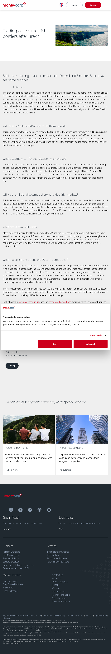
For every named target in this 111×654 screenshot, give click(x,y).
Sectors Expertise (11, 561)
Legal (55, 584)
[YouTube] (49, 510)
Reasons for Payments (58, 558)
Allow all (90, 344)
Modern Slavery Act (75, 615)
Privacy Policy (35, 615)
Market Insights (12, 575)
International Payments (58, 551)
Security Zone (59, 598)
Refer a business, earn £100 (16, 568)
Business (8, 546)
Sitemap (7, 618)
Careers (56, 588)
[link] (12, 366)
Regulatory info (9, 615)
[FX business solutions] (82, 429)
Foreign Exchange (11, 551)
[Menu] (106, 5)
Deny (55, 344)
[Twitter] (20, 510)
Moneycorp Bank (61, 594)
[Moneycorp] (14, 6)
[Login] (73, 5)
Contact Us (57, 574)
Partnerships (58, 591)
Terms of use (22, 615)
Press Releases (10, 590)
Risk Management (11, 555)
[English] (61, 5)
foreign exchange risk (29, 301)
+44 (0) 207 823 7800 (16, 355)
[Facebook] (11, 510)
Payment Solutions (12, 558)
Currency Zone (10, 581)
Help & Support (60, 581)
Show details (96, 335)
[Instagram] (39, 510)
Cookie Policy (47, 615)
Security (89, 615)
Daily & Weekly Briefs (13, 584)
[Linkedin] (30, 510)
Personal (52, 546)
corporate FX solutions (60, 301)
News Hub (8, 587)
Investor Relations (61, 601)
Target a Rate (53, 555)
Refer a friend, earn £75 (58, 561)
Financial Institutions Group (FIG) (18, 565)
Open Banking (101, 615)
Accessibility (60, 615)
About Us (56, 578)
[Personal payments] (29, 429)
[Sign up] (92, 5)
